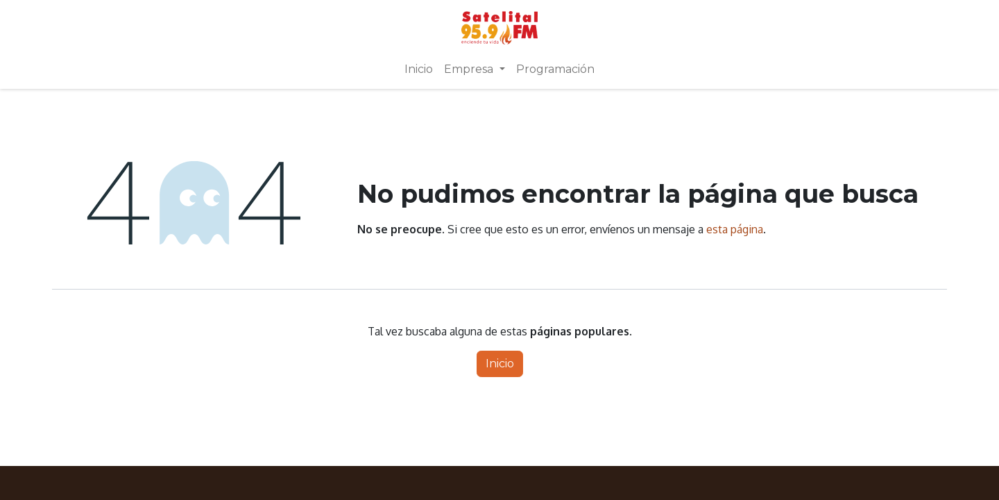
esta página (734, 229)
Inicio (500, 363)
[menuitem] (418, 69)
